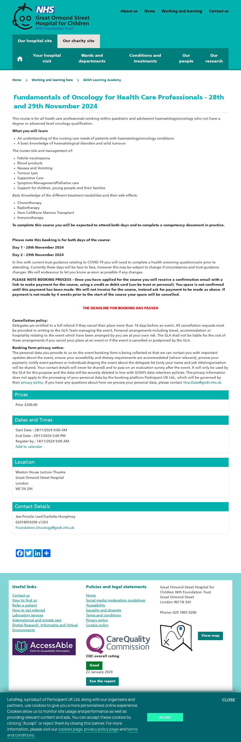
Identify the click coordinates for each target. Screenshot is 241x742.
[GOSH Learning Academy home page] (51, 16)
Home (16, 80)
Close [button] (228, 699)
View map (210, 636)
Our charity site (79, 41)
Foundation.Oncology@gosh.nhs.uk (45, 528)
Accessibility (95, 605)
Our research (214, 58)
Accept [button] (165, 717)
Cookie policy (97, 625)
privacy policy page (101, 729)
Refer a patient (24, 605)
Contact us (219, 11)
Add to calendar (29, 447)
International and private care (36, 620)
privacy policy (32, 383)
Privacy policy (97, 620)
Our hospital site (35, 41)
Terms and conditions (103, 615)
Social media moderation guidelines (115, 600)
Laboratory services (27, 615)
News (150, 11)
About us (129, 11)
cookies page (70, 729)
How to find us (24, 600)
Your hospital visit (47, 58)
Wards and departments (92, 58)
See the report (102, 681)
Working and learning (182, 11)
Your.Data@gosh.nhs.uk (202, 383)
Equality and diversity (103, 610)
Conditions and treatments (145, 58)
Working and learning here (49, 80)
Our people (186, 58)
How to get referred (28, 610)
